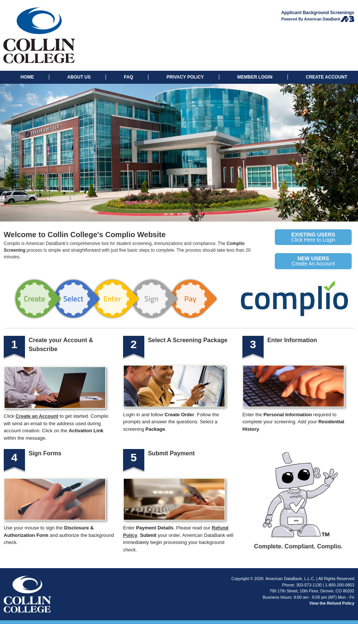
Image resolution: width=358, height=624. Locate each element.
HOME (27, 77)
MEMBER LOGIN (255, 77)
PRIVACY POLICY (185, 77)
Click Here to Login (313, 237)
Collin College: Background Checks (63, 35)
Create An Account (313, 261)
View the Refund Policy (331, 603)
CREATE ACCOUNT (326, 77)
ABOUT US (79, 77)
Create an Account (37, 416)
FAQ (128, 77)
